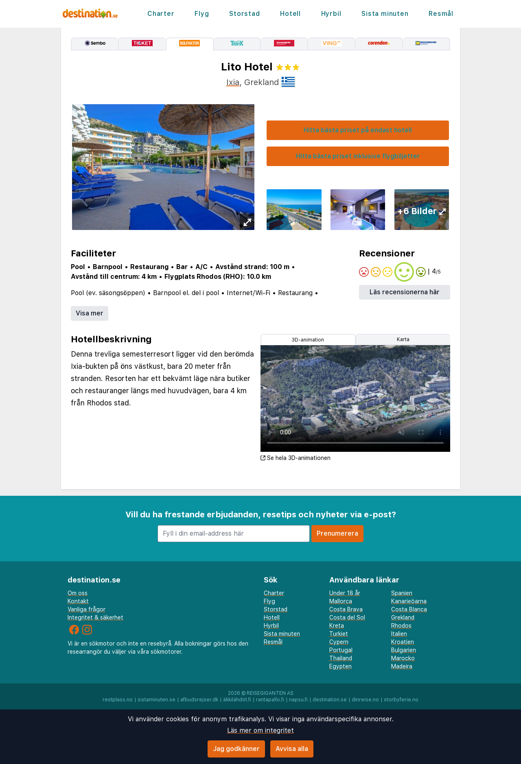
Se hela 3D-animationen (295, 458)
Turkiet (338, 633)
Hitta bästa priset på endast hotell (358, 130)
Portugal (340, 650)
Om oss (78, 593)
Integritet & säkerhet (95, 617)
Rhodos (401, 625)
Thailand (340, 658)
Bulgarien (403, 650)
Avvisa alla (292, 749)
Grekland (402, 617)
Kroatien (402, 642)
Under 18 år (344, 593)
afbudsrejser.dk (199, 700)
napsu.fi (298, 700)
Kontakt (78, 601)
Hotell (290, 14)
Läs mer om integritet (260, 730)
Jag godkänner (236, 749)
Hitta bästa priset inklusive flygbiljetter (358, 156)
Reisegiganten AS (270, 693)
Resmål (441, 14)
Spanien (401, 593)
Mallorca (340, 601)
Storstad (244, 14)
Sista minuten (384, 14)
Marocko (403, 658)
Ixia (232, 82)
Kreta (336, 625)
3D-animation (308, 340)
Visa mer (89, 313)
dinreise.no (365, 700)
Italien (399, 633)
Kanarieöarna (409, 601)
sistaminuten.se (156, 700)
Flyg (202, 14)
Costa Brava (346, 609)
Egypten (340, 666)
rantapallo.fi (270, 700)
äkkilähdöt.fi (237, 700)
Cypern (338, 642)
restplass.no (118, 700)
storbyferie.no (401, 700)
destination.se (330, 700)
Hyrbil (331, 14)
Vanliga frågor (86, 609)
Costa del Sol (347, 617)
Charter (161, 14)
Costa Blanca (409, 609)
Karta (403, 339)
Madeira (401, 666)
